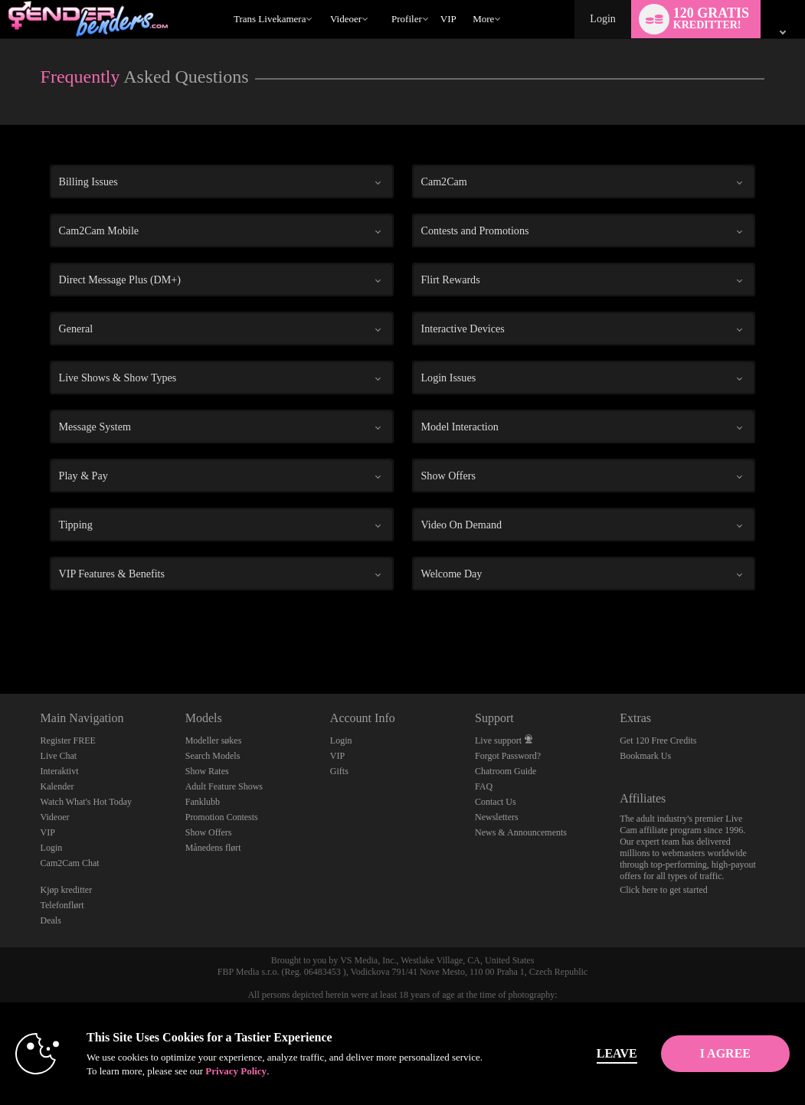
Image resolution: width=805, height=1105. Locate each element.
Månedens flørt (213, 847)
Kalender (57, 786)
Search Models (213, 755)
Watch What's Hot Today (87, 801)
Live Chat (59, 755)
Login (602, 19)
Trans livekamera (270, 19)
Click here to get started (664, 889)
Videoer (346, 19)
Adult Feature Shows (224, 786)
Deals (51, 920)
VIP (448, 19)
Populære (322, 0)
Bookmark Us (645, 755)
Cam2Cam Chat (70, 863)
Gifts (339, 771)
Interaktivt (60, 771)
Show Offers (208, 832)
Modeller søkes (213, 740)
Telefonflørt (62, 905)
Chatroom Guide (505, 771)
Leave (565, 1053)
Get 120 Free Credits (658, 740)
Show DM (0, 636)
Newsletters (497, 817)
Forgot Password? (508, 755)
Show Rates (207, 771)
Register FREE (68, 740)
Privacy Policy (321, 1071)
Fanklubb (202, 801)
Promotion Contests (221, 817)
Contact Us (495, 801)
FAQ (483, 786)
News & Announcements (521, 832)
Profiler (406, 19)
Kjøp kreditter (67, 889)
